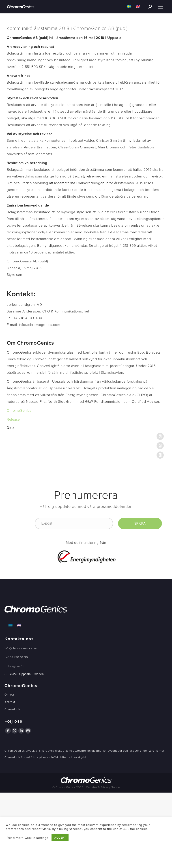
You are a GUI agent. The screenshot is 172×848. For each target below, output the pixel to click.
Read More (15, 838)
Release (13, 419)
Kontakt (9, 702)
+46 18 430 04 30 (16, 657)
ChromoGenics (19, 410)
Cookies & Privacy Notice (103, 787)
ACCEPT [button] (60, 838)
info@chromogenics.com (20, 648)
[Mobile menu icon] (160, 6)
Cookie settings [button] (36, 838)
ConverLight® (13, 757)
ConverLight (12, 709)
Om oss (9, 694)
